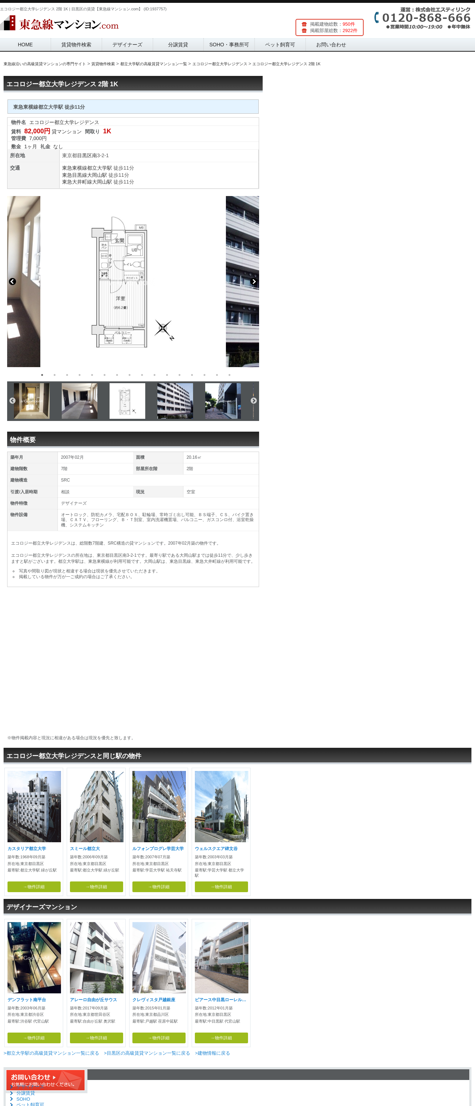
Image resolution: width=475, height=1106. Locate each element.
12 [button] (179, 375)
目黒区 (84, 155)
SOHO (23, 1099)
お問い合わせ (331, 44)
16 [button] (229, 375)
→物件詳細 (34, 886)
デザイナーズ (127, 44)
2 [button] (54, 375)
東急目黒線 (74, 175)
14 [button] (204, 375)
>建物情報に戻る (212, 1053)
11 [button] (167, 375)
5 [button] (92, 375)
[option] (133, 281)
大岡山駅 (97, 175)
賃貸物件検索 (76, 44)
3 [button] (67, 375)
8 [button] (129, 375)
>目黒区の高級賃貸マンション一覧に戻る (147, 1053)
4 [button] (79, 375)
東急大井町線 (77, 182)
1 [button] (42, 375)
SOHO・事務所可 (229, 44)
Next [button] (253, 281)
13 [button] (192, 375)
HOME (25, 44)
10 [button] (154, 375)
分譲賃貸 (178, 44)
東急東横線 (74, 168)
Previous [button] (12, 281)
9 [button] (142, 375)
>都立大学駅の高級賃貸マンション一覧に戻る (51, 1053)
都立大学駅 (99, 168)
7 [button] (117, 375)
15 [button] (217, 375)
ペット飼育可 (280, 44)
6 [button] (104, 375)
